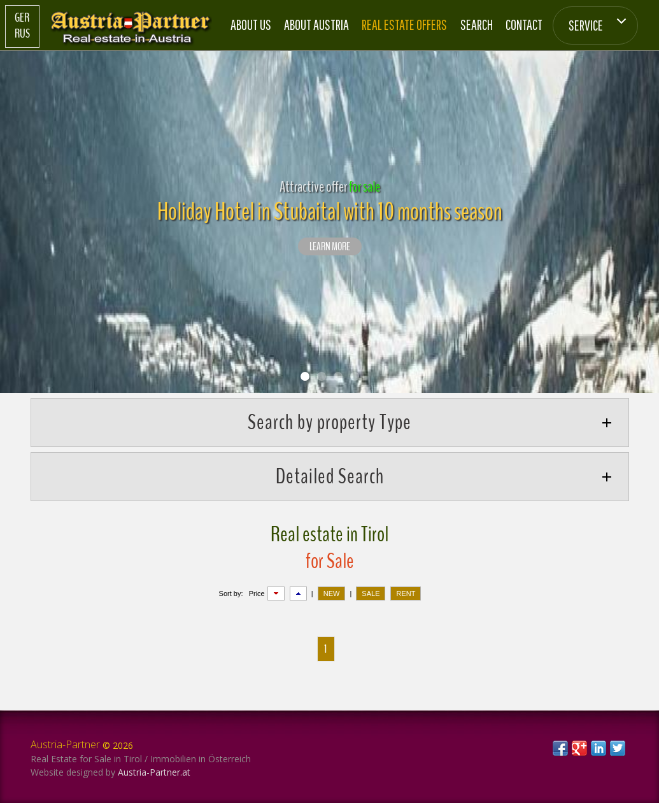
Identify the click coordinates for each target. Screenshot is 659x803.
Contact (524, 24)
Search (476, 24)
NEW (331, 593)
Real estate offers (404, 24)
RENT (405, 593)
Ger (22, 18)
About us (250, 24)
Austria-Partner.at (154, 772)
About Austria (316, 24)
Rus (22, 33)
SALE (370, 593)
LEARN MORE (329, 247)
